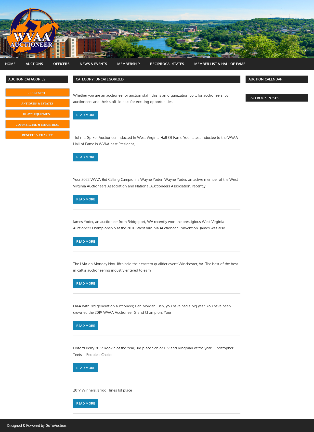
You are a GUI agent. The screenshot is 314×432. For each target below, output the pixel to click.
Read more (85, 115)
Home (10, 64)
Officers (61, 64)
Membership (128, 64)
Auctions (34, 64)
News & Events (93, 64)
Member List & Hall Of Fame (219, 64)
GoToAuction (56, 425)
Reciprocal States (167, 64)
